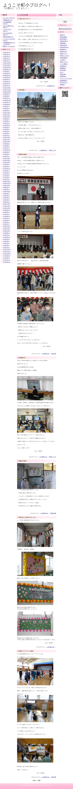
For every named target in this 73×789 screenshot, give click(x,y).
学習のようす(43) (64, 55)
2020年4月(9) (6, 197)
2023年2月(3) (6, 133)
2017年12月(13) (7, 249)
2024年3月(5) (6, 106)
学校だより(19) (64, 62)
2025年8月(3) (6, 71)
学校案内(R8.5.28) (7, 20)
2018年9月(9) (6, 233)
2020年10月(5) (6, 185)
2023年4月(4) (6, 129)
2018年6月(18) (6, 237)
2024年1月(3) (6, 110)
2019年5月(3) (6, 218)
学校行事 (53, 353)
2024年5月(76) (6, 102)
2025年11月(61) (7, 65)
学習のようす (52, 150)
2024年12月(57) (7, 87)
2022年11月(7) (6, 139)
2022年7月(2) (6, 148)
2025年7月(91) (6, 73)
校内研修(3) (63, 43)
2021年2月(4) (6, 177)
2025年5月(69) (6, 77)
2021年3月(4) (6, 175)
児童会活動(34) (64, 57)
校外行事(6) (63, 70)
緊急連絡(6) (63, 68)
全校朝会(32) (63, 66)
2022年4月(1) (6, 154)
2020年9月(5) (6, 187)
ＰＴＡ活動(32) (64, 64)
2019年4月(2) (6, 220)
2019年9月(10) (6, 210)
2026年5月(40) (6, 52)
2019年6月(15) (6, 216)
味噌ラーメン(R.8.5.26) (9, 46)
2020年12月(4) (6, 181)
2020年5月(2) (6, 195)
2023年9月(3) (6, 118)
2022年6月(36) (6, 150)
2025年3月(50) (6, 81)
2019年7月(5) (6, 214)
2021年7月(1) (6, 166)
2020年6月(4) (6, 193)
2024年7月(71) (6, 98)
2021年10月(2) (6, 162)
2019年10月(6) (6, 208)
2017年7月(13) (6, 260)
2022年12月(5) (6, 137)
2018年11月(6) (6, 228)
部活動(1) (62, 84)
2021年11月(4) (6, 160)
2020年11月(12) (7, 183)
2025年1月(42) (6, 85)
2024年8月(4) (6, 96)
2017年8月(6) (6, 258)
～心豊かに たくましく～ (16, 8)
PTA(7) (62, 72)
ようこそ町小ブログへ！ (27, 5)
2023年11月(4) (6, 114)
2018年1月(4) (6, 247)
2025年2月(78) (6, 83)
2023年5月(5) (6, 127)
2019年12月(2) (6, 204)
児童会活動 (53, 513)
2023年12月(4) (6, 112)
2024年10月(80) (7, 92)
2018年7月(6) (6, 235)
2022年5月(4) (6, 152)
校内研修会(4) (63, 80)
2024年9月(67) (6, 94)
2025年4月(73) (6, 79)
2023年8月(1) (6, 121)
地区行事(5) (63, 74)
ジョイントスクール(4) (66, 78)
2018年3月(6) (6, 243)
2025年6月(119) (7, 75)
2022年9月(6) (6, 143)
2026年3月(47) (6, 56)
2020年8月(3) (6, 189)
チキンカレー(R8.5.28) (9, 18)
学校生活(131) (63, 51)
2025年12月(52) (7, 63)
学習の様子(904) (64, 47)
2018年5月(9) (6, 239)
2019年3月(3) (6, 222)
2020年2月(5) (6, 199)
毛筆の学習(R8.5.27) (8, 37)
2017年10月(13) (7, 253)
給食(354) (62, 35)
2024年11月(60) (7, 90)
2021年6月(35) (6, 168)
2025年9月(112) (7, 69)
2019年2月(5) (6, 224)
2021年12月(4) (6, 158)
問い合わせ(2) (63, 82)
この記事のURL (50, 86)
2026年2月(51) (6, 58)
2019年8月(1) (6, 212)
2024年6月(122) (7, 100)
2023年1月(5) (6, 135)
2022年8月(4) (6, 145)
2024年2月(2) (6, 108)
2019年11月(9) (6, 206)
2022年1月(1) (6, 156)
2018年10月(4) (6, 231)
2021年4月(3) (6, 172)
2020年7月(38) (6, 191)
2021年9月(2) (6, 164)
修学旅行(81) (63, 49)
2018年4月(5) (6, 241)
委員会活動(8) (63, 37)
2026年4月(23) (6, 54)
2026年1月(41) (6, 60)
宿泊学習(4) (63, 76)
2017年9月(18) (6, 255)
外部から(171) (63, 53)
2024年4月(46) (6, 104)
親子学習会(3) (63, 39)
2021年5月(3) (6, 170)
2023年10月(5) (6, 116)
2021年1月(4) (6, 179)
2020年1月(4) (6, 202)
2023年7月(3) (6, 123)
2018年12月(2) (6, 226)
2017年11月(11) (7, 251)
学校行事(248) (63, 45)
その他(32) (62, 60)
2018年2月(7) (6, 245)
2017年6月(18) (6, 262)
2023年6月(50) (6, 125)
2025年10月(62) (7, 67)
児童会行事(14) (64, 41)
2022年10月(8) (6, 141)
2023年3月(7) (6, 131)
